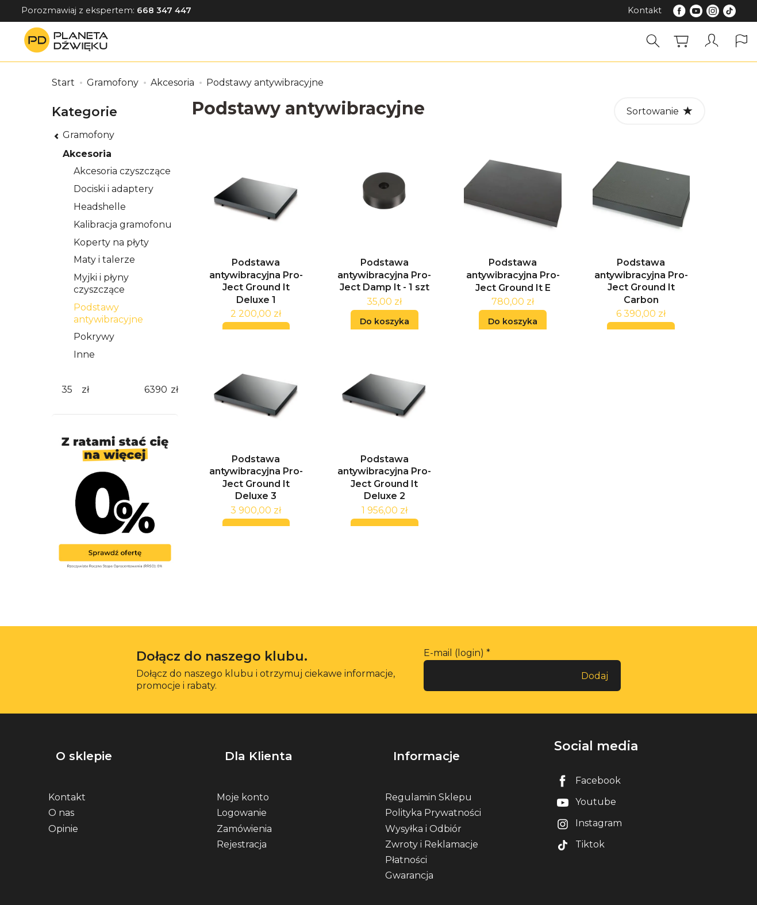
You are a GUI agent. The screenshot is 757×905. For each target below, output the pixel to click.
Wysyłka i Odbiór (423, 809)
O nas (61, 793)
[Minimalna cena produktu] (67, 390)
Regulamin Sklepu (428, 778)
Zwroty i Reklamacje (431, 825)
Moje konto (243, 778)
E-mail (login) (454, 652)
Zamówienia (244, 809)
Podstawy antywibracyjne (108, 313)
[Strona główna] (69, 41)
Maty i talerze (104, 259)
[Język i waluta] (742, 41)
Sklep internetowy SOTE (664, 893)
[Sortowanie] (659, 111)
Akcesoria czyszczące (122, 171)
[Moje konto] (714, 41)
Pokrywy (94, 336)
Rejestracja (242, 825)
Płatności (406, 840)
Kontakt (645, 10)
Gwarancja (409, 856)
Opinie (63, 809)
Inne (84, 354)
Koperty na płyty (111, 242)
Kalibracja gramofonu (123, 224)
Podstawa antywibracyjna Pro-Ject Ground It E (513, 282)
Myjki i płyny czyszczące (101, 283)
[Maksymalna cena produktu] (156, 390)
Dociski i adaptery (113, 188)
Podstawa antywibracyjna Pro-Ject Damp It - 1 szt (384, 282)
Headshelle (100, 206)
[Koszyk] (686, 41)
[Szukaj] (658, 41)
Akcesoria (87, 153)
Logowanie (242, 793)
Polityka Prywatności (433, 793)
